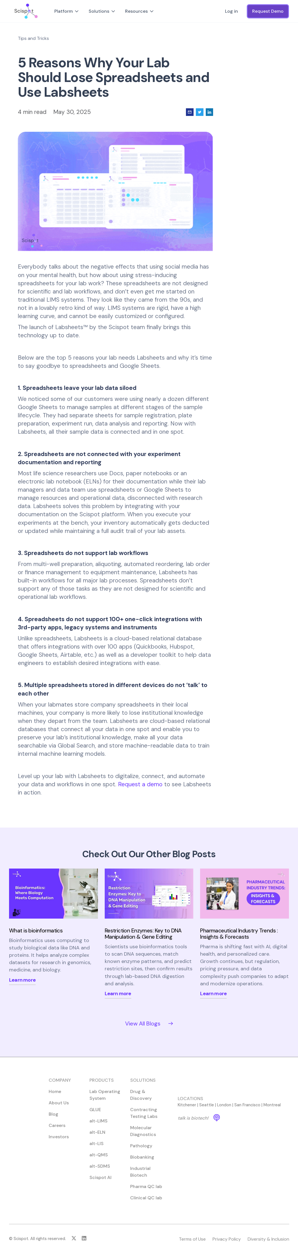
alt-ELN (97, 1137)
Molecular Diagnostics (143, 1135)
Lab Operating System (104, 1099)
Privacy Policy (226, 1244)
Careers (57, 1130)
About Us (59, 1107)
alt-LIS (96, 1148)
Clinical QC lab (146, 1202)
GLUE (95, 1114)
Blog (53, 1119)
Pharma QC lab (146, 1191)
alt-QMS (98, 1159)
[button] (67, 11)
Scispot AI (100, 1182)
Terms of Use (192, 1244)
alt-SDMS (99, 1171)
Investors (59, 1141)
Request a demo (140, 784)
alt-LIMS (98, 1125)
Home (55, 1096)
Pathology (141, 1150)
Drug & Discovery (140, 1099)
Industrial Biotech (140, 1176)
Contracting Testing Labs (143, 1117)
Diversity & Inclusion (268, 1244)
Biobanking (142, 1162)
